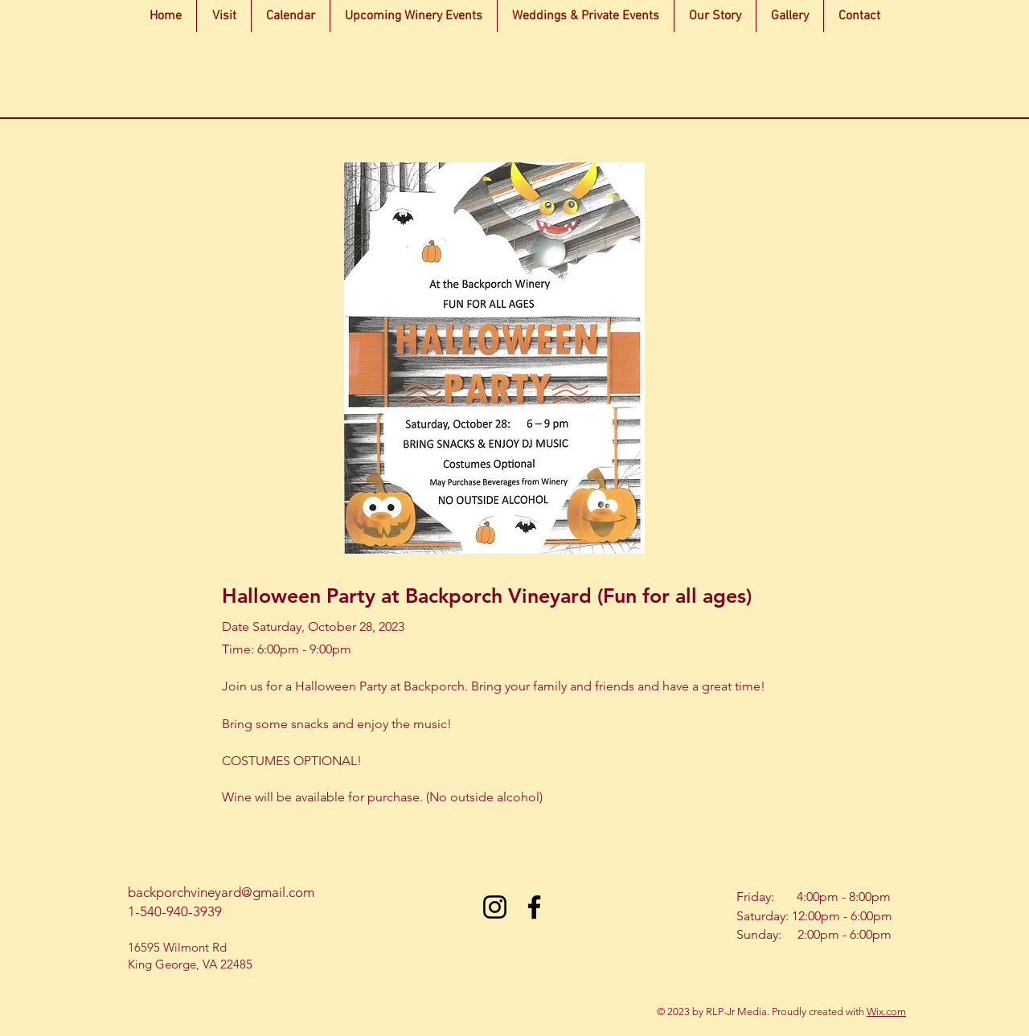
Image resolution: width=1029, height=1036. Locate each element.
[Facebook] (534, 907)
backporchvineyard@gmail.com (221, 892)
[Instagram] (494, 907)
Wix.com (886, 1011)
